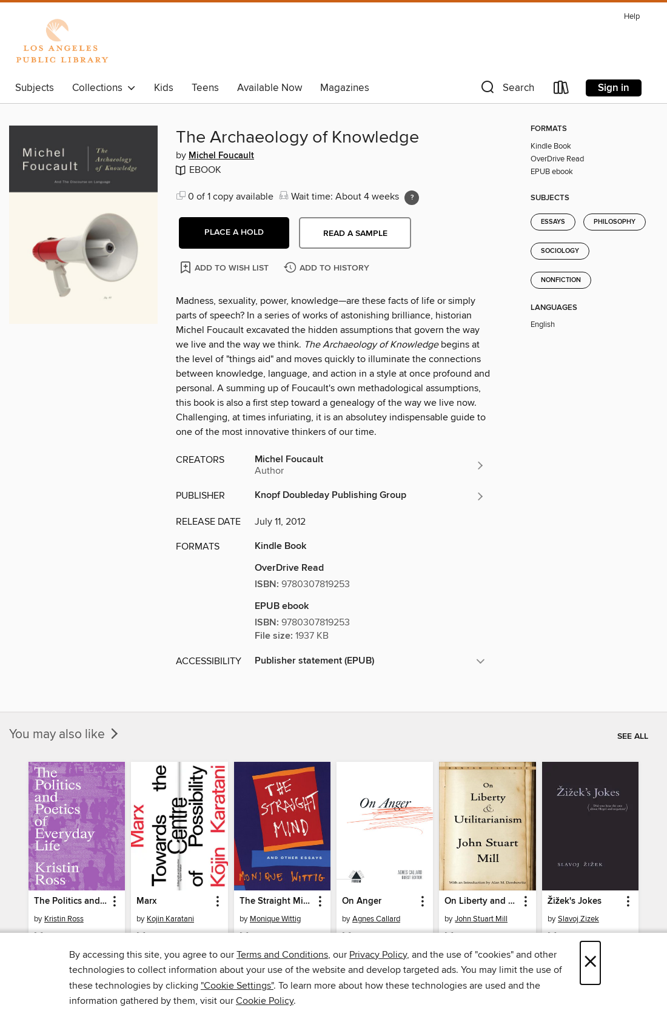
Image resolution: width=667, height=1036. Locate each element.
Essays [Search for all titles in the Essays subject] (553, 222)
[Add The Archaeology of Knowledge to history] (328, 268)
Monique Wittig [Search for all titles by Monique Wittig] (275, 919)
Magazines (344, 88)
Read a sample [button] (355, 233)
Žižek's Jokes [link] (575, 901)
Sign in (613, 88)
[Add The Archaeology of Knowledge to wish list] (225, 267)
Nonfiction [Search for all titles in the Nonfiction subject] (561, 280)
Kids (163, 88)
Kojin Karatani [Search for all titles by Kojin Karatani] (170, 919)
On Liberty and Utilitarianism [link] (481, 901)
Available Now (269, 88)
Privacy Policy (378, 955)
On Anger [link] (361, 901)
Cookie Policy (264, 1001)
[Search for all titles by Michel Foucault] (370, 465)
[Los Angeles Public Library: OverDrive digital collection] (62, 42)
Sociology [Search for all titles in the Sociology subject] (560, 251)
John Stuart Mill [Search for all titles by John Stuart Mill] (481, 919)
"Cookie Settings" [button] (237, 986)
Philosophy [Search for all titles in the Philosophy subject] (614, 222)
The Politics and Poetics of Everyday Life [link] (71, 901)
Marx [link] (146, 901)
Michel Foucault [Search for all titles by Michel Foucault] (221, 155)
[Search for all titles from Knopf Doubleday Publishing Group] (370, 496)
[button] (506, 90)
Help (632, 16)
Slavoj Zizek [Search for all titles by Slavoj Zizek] (578, 919)
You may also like (65, 734)
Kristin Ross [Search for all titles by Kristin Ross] (64, 919)
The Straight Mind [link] (276, 901)
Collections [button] (104, 88)
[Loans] (561, 90)
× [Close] (590, 962)
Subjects (34, 88)
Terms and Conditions (282, 955)
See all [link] (632, 736)
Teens (205, 88)
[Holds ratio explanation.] (411, 197)
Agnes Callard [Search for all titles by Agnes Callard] (376, 919)
